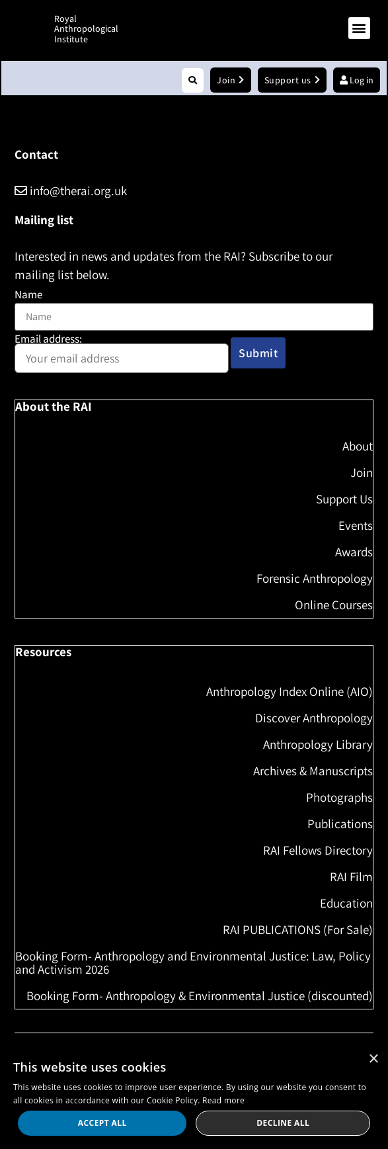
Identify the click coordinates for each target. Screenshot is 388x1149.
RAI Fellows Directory (318, 850)
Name (28, 294)
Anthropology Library (318, 744)
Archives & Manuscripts (313, 771)
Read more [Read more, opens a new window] (223, 1100)
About (357, 446)
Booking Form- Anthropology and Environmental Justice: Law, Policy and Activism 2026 (193, 962)
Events (355, 525)
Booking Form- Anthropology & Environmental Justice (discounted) (199, 995)
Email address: (122, 354)
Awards (354, 552)
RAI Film (351, 876)
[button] (359, 28)
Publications (340, 823)
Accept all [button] (102, 1122)
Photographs (339, 797)
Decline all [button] (282, 1122)
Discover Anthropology (314, 718)
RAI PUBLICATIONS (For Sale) (298, 929)
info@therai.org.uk (71, 190)
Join (361, 472)
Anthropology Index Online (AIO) (289, 691)
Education (346, 903)
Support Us (344, 499)
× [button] (373, 1059)
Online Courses (334, 605)
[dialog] (194, 1097)
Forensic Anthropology (314, 578)
